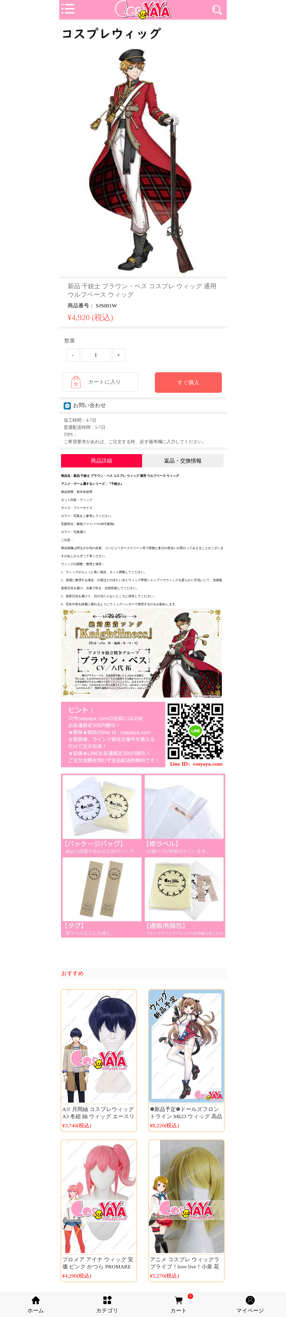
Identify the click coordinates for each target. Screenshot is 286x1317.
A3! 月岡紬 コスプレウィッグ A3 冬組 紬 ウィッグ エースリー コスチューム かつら (98, 1116)
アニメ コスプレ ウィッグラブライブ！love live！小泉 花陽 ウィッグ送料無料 (185, 1267)
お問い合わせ (85, 405)
